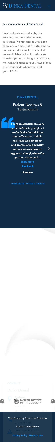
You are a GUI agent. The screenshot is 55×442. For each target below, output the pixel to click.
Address (20, 406)
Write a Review (35, 183)
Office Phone (23, 427)
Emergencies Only (27, 439)
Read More (17, 183)
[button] (27, 161)
